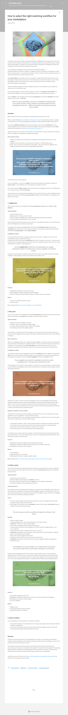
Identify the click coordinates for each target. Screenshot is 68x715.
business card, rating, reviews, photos (32, 132)
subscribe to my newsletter (48, 660)
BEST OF (43, 10)
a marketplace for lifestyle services (30, 124)
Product (15, 10)
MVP (28, 600)
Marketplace (23, 672)
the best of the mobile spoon (32, 660)
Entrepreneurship (34, 10)
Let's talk (49, 10)
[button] (59, 17)
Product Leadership (32, 672)
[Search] (62, 4)
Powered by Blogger (34, 711)
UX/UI (10, 10)
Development (23, 10)
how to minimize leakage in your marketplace (30, 309)
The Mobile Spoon (15, 3)
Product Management (44, 672)
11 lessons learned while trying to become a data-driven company (35, 463)
